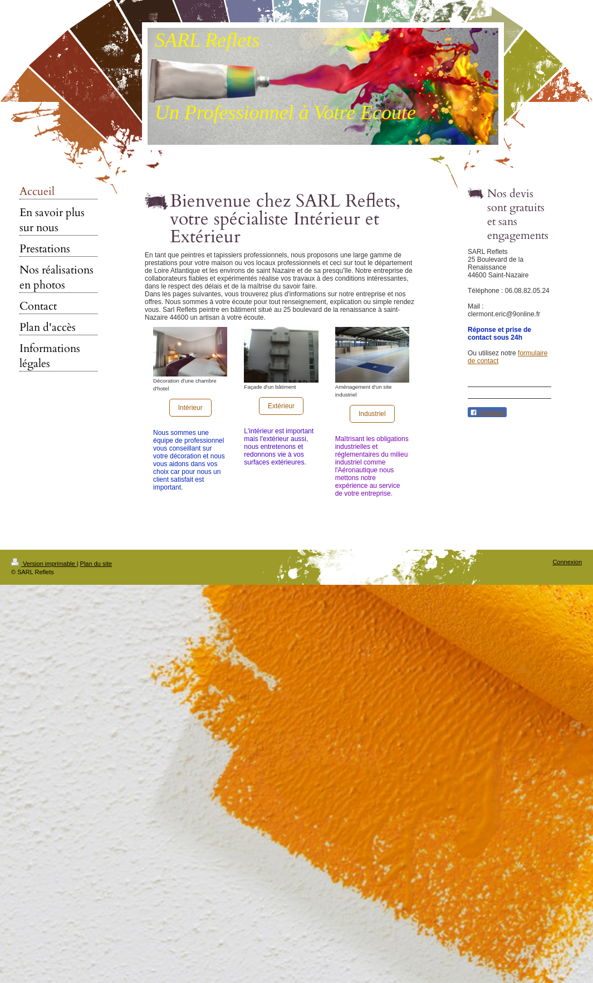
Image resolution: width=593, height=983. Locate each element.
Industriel (372, 414)
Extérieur (281, 406)
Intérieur (190, 408)
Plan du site (96, 563)
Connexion (567, 562)
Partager (487, 413)
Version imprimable (44, 563)
